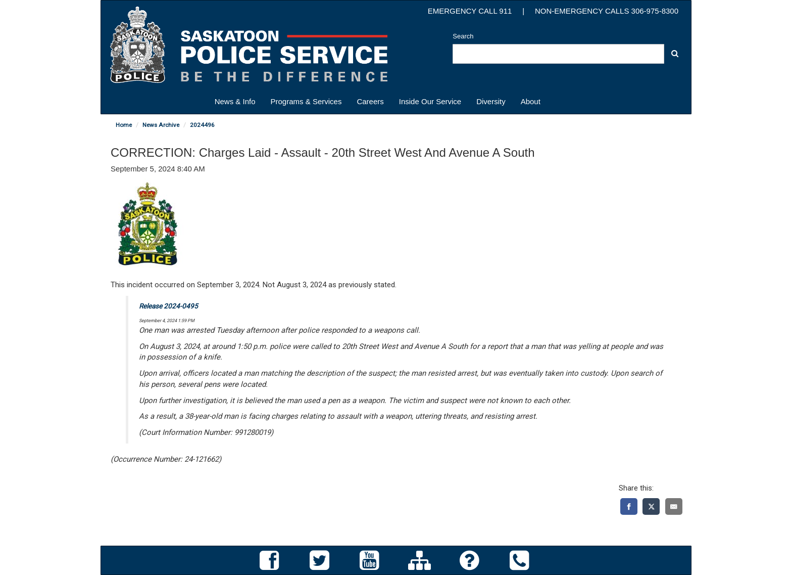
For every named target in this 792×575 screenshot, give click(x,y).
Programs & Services (306, 101)
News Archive (160, 124)
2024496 (202, 124)
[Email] (673, 506)
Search (463, 36)
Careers (370, 101)
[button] (675, 53)
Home (124, 124)
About (530, 101)
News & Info (235, 101)
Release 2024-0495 (168, 306)
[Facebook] (628, 506)
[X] (651, 506)
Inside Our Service (430, 101)
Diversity (491, 101)
